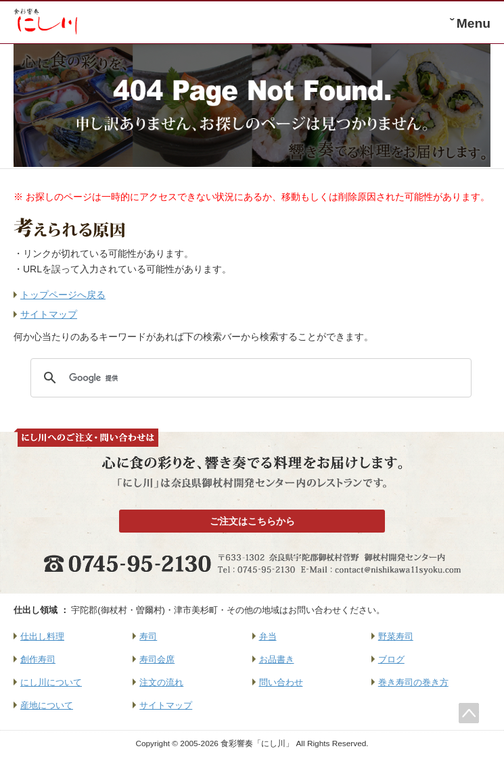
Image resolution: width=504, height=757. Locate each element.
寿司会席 (157, 659)
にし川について (51, 682)
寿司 (148, 636)
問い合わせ (281, 682)
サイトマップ (48, 314)
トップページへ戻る (63, 294)
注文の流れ (161, 682)
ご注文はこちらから (252, 521)
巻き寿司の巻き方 (413, 682)
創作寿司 (37, 659)
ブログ (391, 659)
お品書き (276, 659)
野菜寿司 (395, 636)
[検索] (249, 378)
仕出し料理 (42, 636)
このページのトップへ (469, 713)
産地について (46, 705)
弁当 (268, 636)
